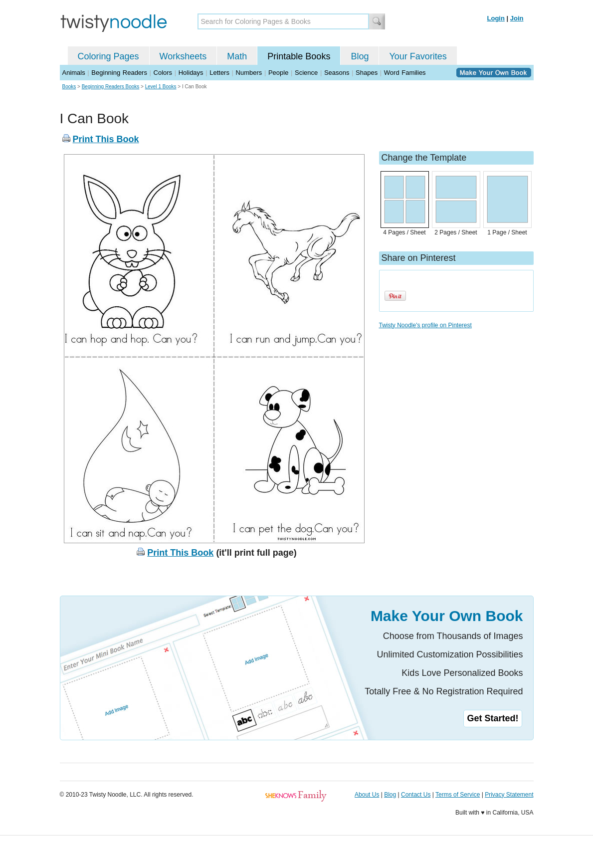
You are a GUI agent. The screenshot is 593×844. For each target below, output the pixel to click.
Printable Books (298, 56)
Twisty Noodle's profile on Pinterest (425, 325)
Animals (73, 72)
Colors (163, 72)
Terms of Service (457, 794)
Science (306, 72)
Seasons (337, 72)
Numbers (249, 72)
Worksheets (183, 56)
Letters (219, 72)
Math (237, 56)
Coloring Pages (108, 56)
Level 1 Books (161, 86)
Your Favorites (417, 56)
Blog (360, 56)
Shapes (367, 72)
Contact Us (415, 794)
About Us (367, 794)
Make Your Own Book (447, 616)
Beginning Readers (119, 72)
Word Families (405, 72)
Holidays (191, 72)
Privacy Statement (509, 794)
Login (496, 18)
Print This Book (106, 139)
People (278, 72)
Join (517, 18)
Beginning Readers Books (111, 86)
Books (69, 86)
